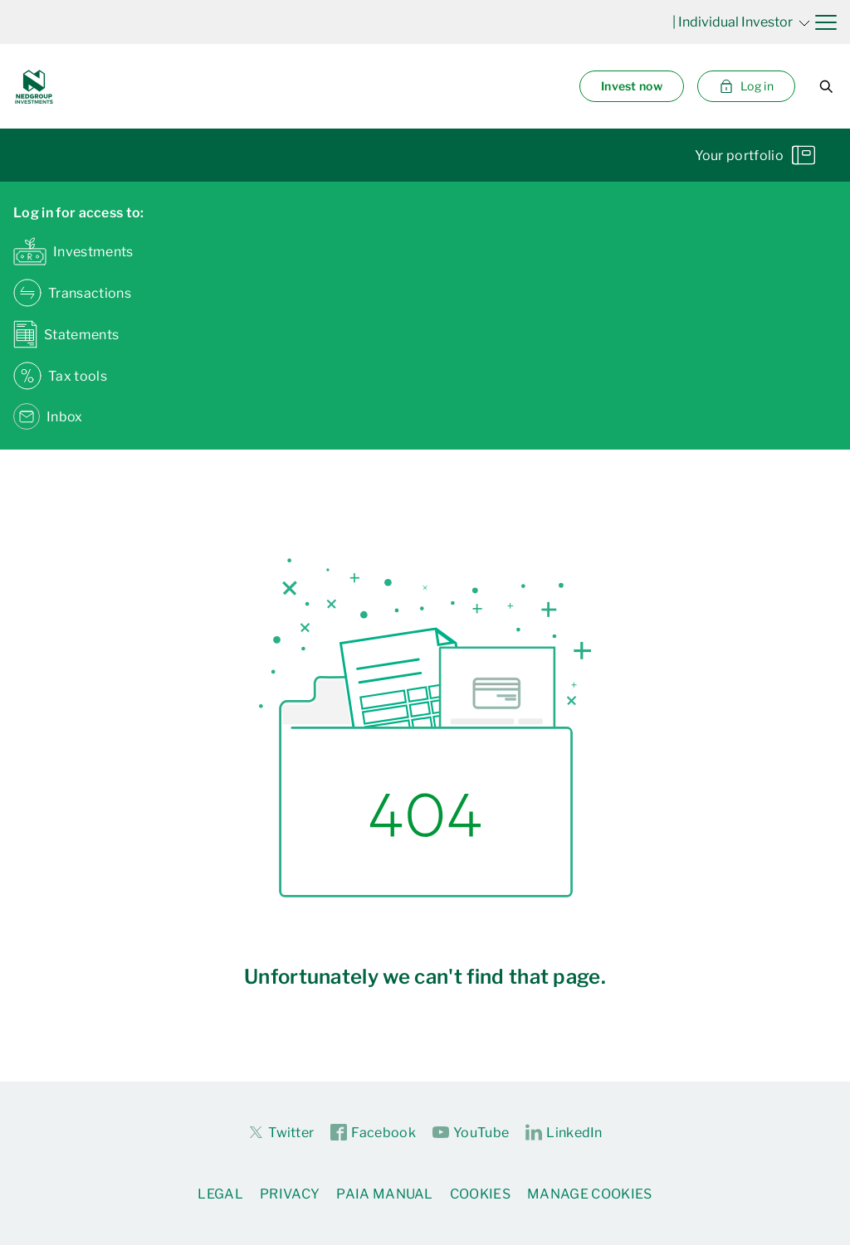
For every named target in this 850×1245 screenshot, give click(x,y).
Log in (746, 86)
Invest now (631, 86)
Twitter (280, 1132)
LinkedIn (564, 1133)
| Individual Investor (741, 22)
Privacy (290, 1194)
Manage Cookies (589, 1194)
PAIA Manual (384, 1194)
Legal (220, 1194)
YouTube (470, 1133)
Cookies (480, 1194)
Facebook (373, 1133)
